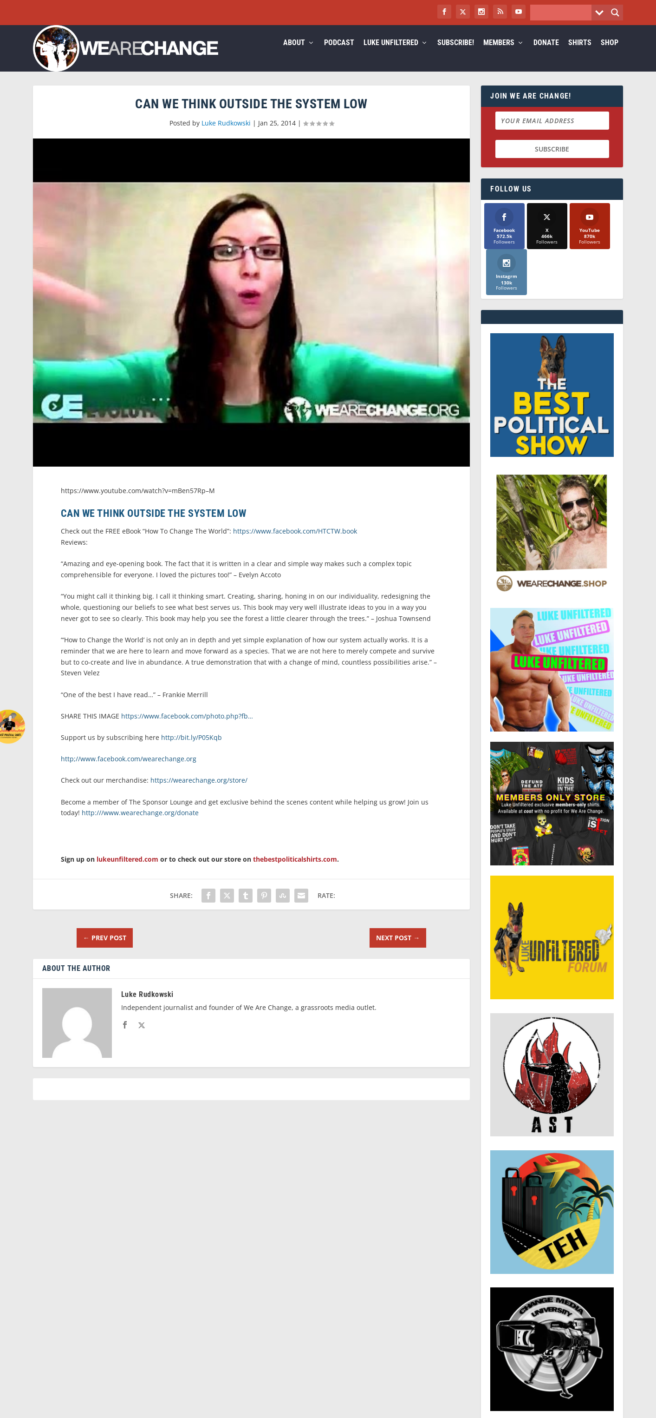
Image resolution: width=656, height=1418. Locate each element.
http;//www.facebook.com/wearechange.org (128, 769)
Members (498, 54)
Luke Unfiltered (391, 54)
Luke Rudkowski (226, 134)
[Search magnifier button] (615, 12)
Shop (609, 54)
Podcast (339, 54)
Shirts (579, 54)
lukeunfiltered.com (127, 870)
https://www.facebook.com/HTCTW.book (295, 542)
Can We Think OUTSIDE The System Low (154, 524)
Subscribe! (455, 54)
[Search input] (563, 12)
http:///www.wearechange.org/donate (140, 823)
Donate (546, 54)
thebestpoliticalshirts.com (295, 870)
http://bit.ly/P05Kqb (191, 748)
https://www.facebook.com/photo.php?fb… (187, 727)
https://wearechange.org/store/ (198, 791)
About (294, 54)
